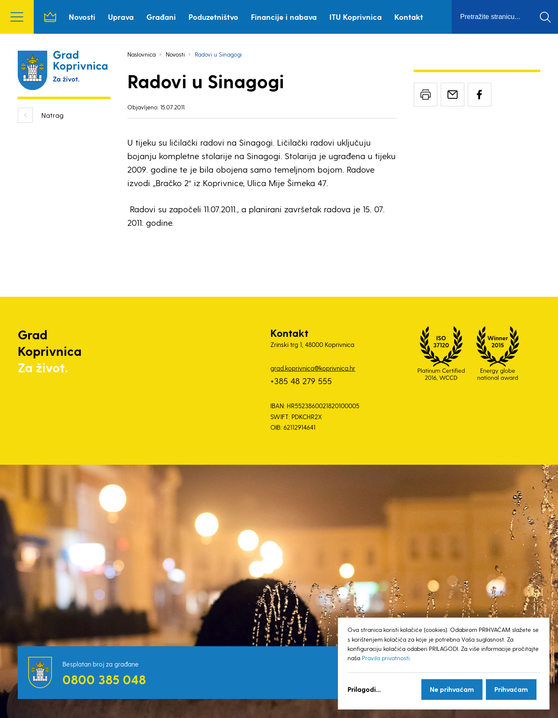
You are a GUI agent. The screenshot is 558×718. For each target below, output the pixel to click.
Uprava (121, 16)
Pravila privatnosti (386, 657)
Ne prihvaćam (452, 689)
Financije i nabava (284, 16)
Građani (161, 16)
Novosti (82, 16)
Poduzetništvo (213, 16)
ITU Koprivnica (355, 16)
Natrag (52, 115)
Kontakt (408, 16)
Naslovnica (50, 17)
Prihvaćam (511, 689)
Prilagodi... (364, 689)
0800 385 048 (104, 679)
